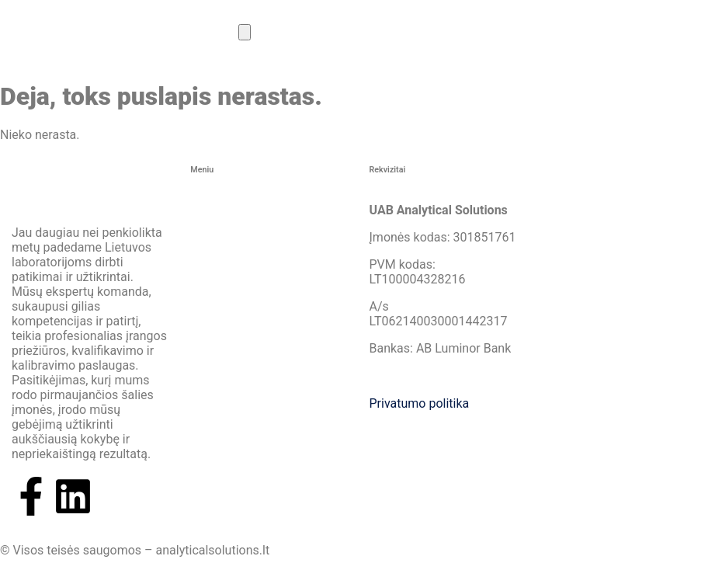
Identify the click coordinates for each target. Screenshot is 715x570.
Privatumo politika (420, 403)
